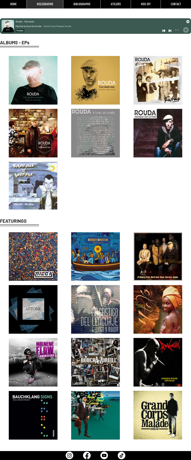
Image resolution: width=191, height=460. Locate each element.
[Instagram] (69, 455)
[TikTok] (121, 455)
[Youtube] (104, 455)
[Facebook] (87, 455)
